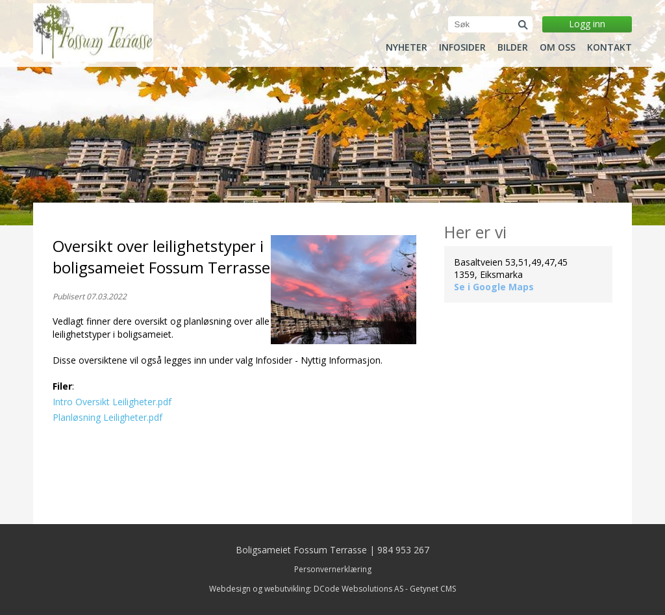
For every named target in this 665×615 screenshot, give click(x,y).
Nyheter (406, 47)
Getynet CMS (433, 588)
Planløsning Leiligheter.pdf (107, 417)
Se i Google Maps (494, 287)
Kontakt (609, 47)
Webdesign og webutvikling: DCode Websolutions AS (306, 588)
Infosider (462, 47)
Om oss (557, 47)
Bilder (512, 47)
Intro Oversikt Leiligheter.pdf (112, 401)
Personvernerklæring (332, 569)
